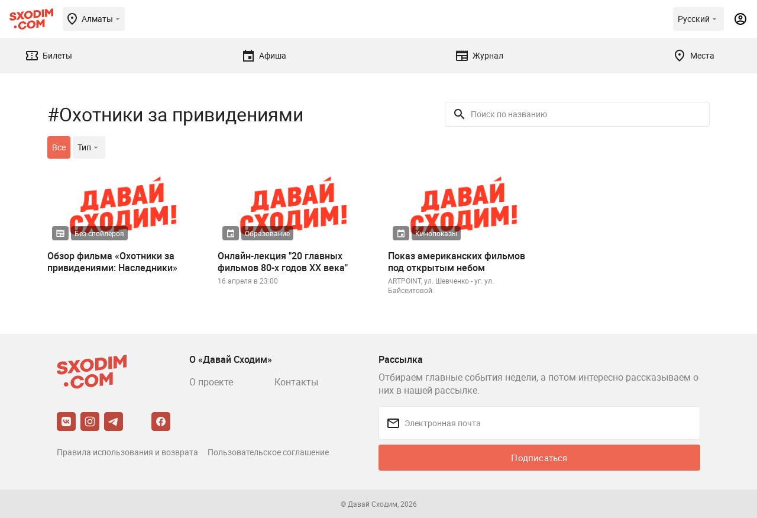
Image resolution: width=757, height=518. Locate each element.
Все (59, 147)
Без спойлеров (99, 233)
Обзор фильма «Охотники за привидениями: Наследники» (112, 262)
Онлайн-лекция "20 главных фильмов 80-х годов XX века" (283, 262)
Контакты (296, 381)
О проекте (211, 381)
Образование (267, 233)
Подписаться (539, 458)
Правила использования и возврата (127, 452)
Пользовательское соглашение (268, 452)
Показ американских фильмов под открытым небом (456, 262)
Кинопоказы (436, 233)
